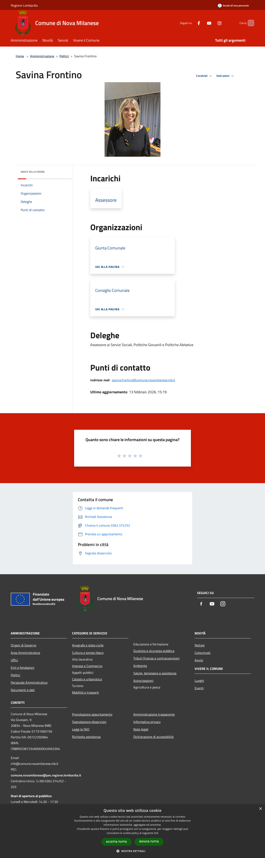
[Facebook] (192, 23)
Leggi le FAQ (80, 729)
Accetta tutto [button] (116, 842)
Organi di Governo (23, 645)
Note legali (140, 729)
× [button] (260, 808)
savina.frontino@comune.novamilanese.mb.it (143, 380)
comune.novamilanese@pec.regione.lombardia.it (46, 775)
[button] (132, 851)
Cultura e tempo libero (88, 652)
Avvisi (199, 660)
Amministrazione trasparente (154, 714)
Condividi (204, 75)
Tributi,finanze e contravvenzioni (156, 658)
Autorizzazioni (143, 680)
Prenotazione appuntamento (92, 714)
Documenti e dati (23, 689)
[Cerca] (249, 23)
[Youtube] (202, 23)
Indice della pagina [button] (33, 172)
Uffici (14, 660)
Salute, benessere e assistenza (154, 673)
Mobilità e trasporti (85, 692)
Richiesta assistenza (86, 736)
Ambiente (140, 665)
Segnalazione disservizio (89, 721)
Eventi (199, 688)
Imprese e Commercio (87, 665)
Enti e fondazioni (22, 667)
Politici (64, 56)
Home (20, 56)
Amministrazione (42, 56)
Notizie (200, 645)
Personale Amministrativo (29, 682)
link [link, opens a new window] (156, 833)
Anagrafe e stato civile (88, 645)
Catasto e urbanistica (87, 679)
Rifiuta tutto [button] (149, 841)
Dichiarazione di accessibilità (153, 736)
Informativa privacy (147, 721)
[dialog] (132, 831)
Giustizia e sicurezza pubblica (153, 650)
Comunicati (203, 652)
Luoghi (199, 680)
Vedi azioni (225, 75)
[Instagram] (212, 23)
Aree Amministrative (25, 652)
